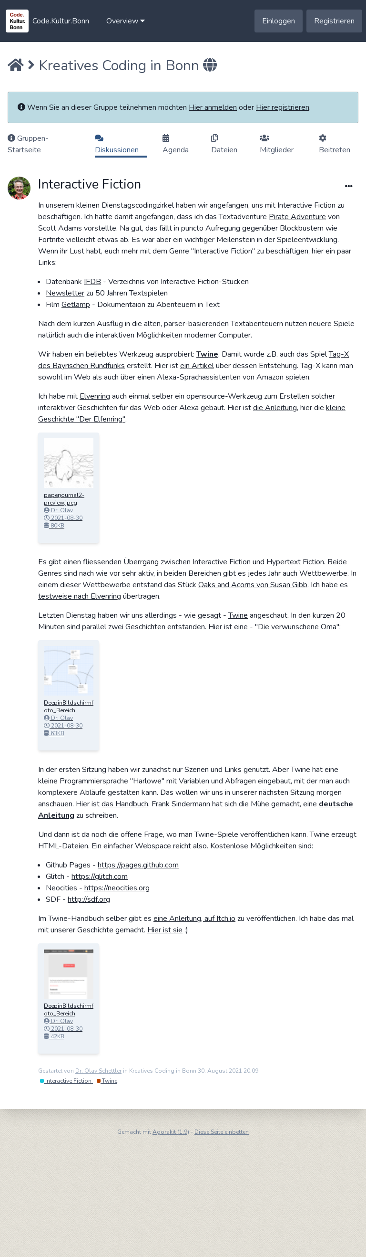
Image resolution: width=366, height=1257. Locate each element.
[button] (125, 21)
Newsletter (65, 293)
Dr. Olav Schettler (98, 1071)
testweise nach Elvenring (79, 596)
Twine (207, 354)
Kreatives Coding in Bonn (119, 65)
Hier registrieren (282, 107)
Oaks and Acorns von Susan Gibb (252, 585)
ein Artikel (197, 365)
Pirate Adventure (297, 216)
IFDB (92, 281)
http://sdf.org (89, 899)
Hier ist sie (165, 930)
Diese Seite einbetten (221, 1132)
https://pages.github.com (138, 865)
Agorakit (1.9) (170, 1132)
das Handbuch (125, 804)
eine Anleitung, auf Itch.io (194, 918)
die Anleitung (275, 407)
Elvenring (95, 396)
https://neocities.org (117, 888)
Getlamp (75, 304)
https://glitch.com (99, 876)
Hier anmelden (213, 107)
